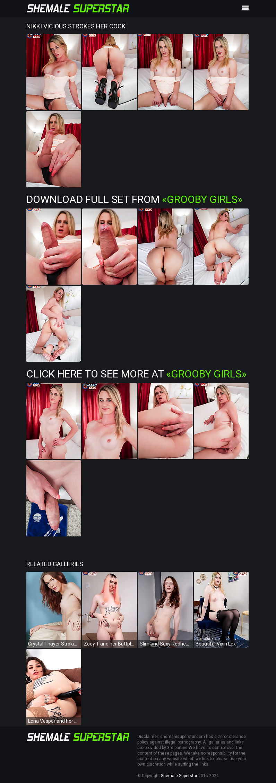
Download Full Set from (134, 199)
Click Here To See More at (136, 374)
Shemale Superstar (179, 775)
